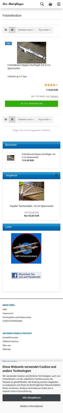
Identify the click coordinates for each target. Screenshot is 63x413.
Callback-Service (10, 341)
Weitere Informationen (31, 406)
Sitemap (6, 349)
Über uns (7, 345)
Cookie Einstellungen (12, 321)
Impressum (8, 313)
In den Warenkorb (32, 103)
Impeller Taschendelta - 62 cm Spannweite (31, 206)
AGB (5, 309)
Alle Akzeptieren (31, 397)
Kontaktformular (10, 337)
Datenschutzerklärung (20, 391)
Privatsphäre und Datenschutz (17, 317)
